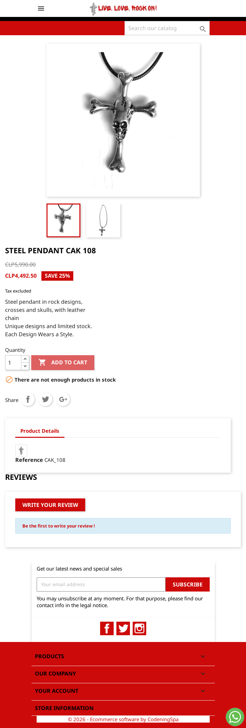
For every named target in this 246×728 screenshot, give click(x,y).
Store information (64, 708)
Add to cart (62, 362)
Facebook (107, 628)
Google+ (63, 399)
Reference (29, 459)
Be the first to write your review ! (58, 526)
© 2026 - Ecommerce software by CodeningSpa (123, 719)
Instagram (139, 628)
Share (28, 399)
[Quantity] (13, 362)
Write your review (50, 505)
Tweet (45, 399)
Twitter (123, 628)
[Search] (167, 28)
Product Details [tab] (39, 430)
